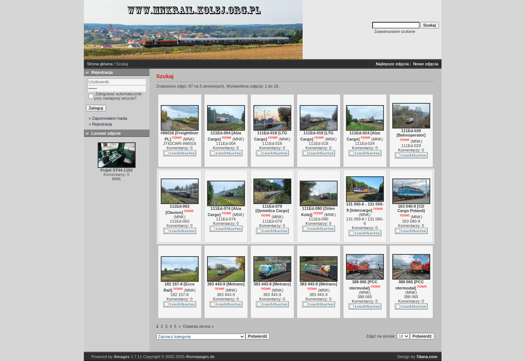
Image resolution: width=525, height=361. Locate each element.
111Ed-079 (272, 221)
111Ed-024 (365, 143)
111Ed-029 (411, 145)
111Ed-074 (226, 219)
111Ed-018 (272, 143)
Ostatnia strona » (198, 326)
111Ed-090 (318, 219)
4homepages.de (200, 356)
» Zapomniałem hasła (108, 118)
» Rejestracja (100, 124)
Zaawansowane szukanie (394, 32)
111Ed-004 (226, 143)
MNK (188, 139)
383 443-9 (226, 294)
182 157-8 (180, 294)
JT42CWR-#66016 (179, 143)
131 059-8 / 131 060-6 (364, 221)
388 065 (365, 297)
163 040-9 (411, 221)
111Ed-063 (180, 221)
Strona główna (100, 64)
